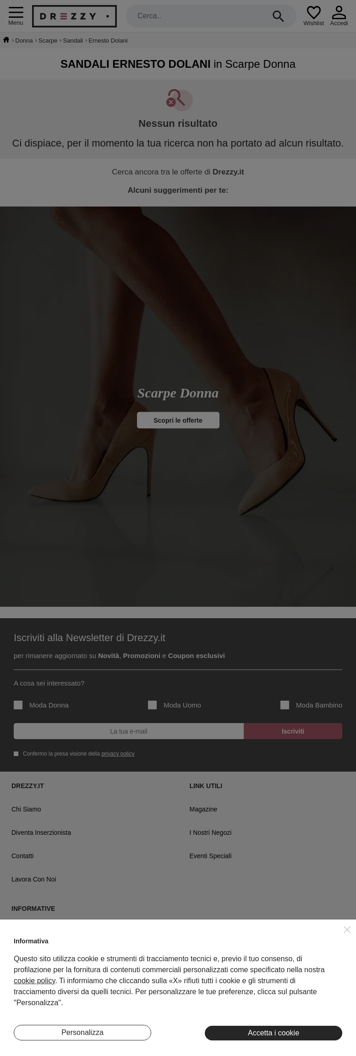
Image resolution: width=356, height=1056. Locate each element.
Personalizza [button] (82, 1032)
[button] (347, 930)
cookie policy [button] (34, 981)
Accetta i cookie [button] (273, 1033)
